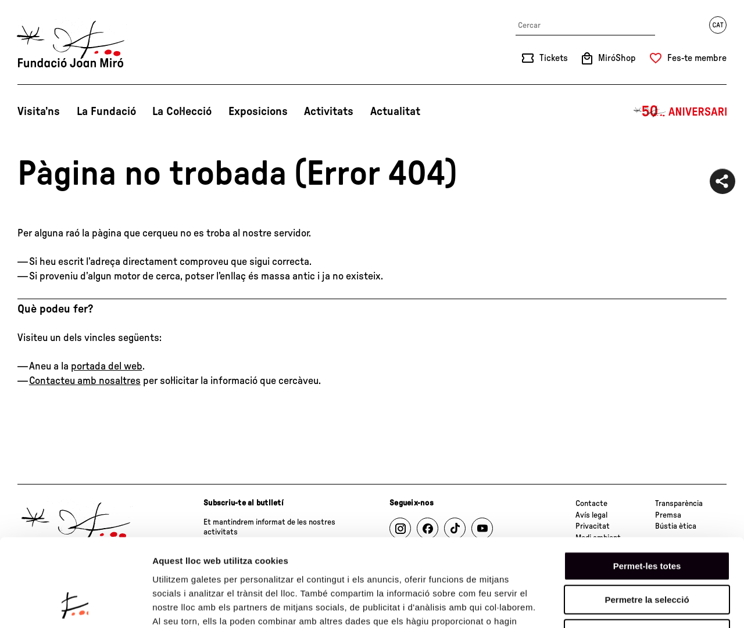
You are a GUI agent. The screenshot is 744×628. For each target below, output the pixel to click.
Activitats (328, 111)
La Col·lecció (182, 111)
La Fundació (106, 111)
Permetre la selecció (646, 520)
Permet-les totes (647, 486)
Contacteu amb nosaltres (85, 381)
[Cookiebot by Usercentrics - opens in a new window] (75, 605)
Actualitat (395, 111)
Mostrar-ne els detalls (669, 605)
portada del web (106, 366)
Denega (647, 554)
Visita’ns (38, 111)
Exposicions (258, 111)
